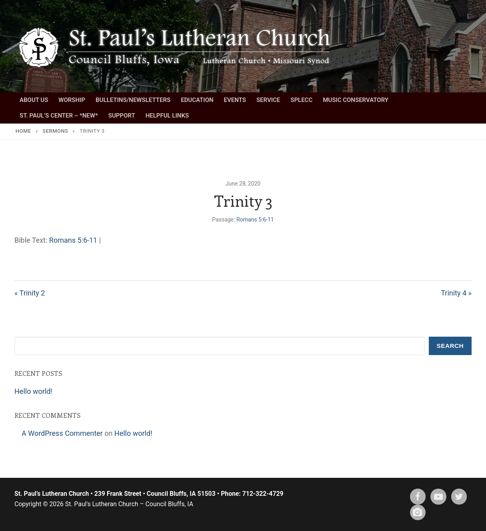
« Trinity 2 (29, 293)
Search (450, 345)
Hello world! (33, 391)
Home (23, 131)
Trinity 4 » (456, 293)
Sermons (55, 131)
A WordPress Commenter (62, 433)
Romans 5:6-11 (255, 219)
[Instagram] (418, 513)
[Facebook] (418, 497)
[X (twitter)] (459, 497)
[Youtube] (438, 497)
